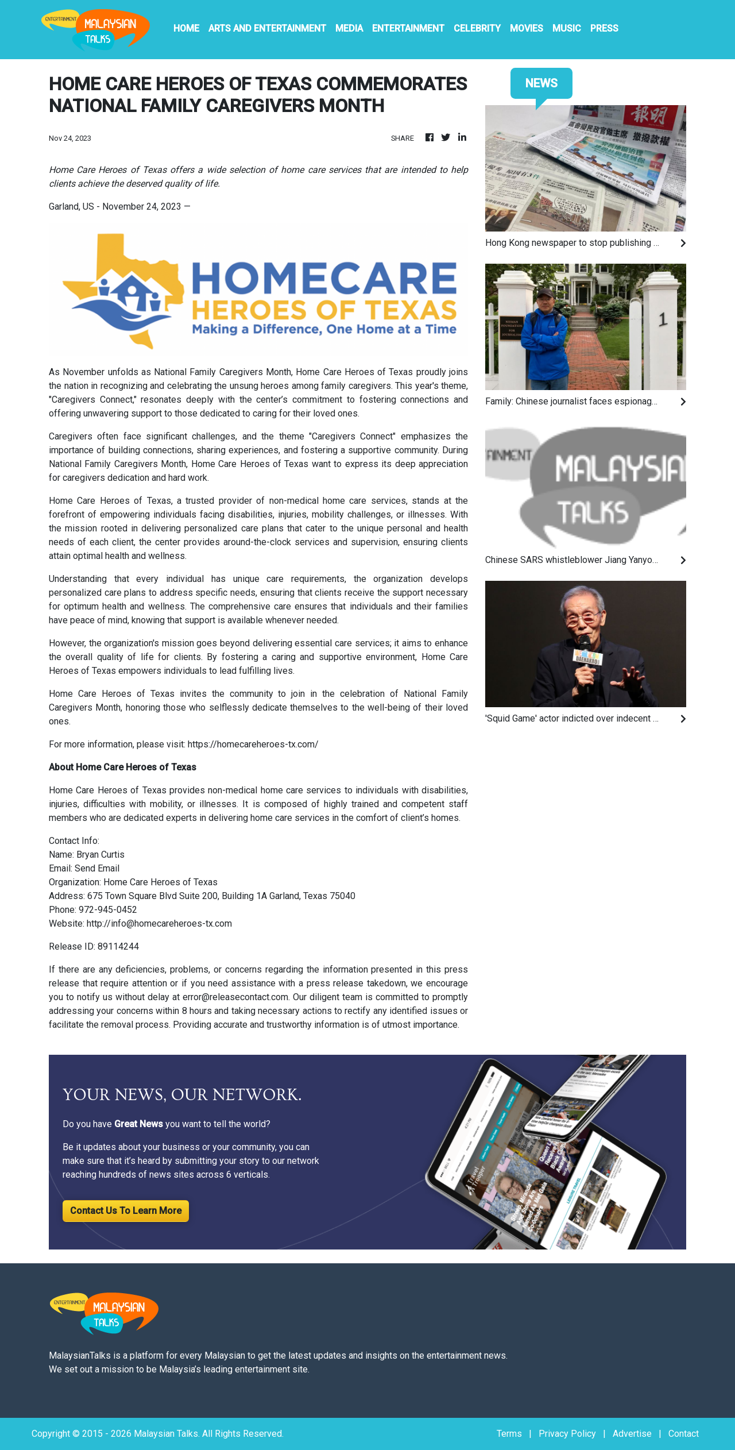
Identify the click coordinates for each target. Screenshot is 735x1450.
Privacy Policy (567, 1433)
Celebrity (477, 28)
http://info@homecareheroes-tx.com (159, 923)
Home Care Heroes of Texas (353, 372)
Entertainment (408, 28)
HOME (186, 28)
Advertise (632, 1433)
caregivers (84, 477)
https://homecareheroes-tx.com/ (253, 744)
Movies (526, 28)
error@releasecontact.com (235, 997)
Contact (683, 1433)
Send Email (97, 868)
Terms (509, 1433)
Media (349, 28)
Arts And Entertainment (267, 28)
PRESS (604, 28)
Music (566, 28)
